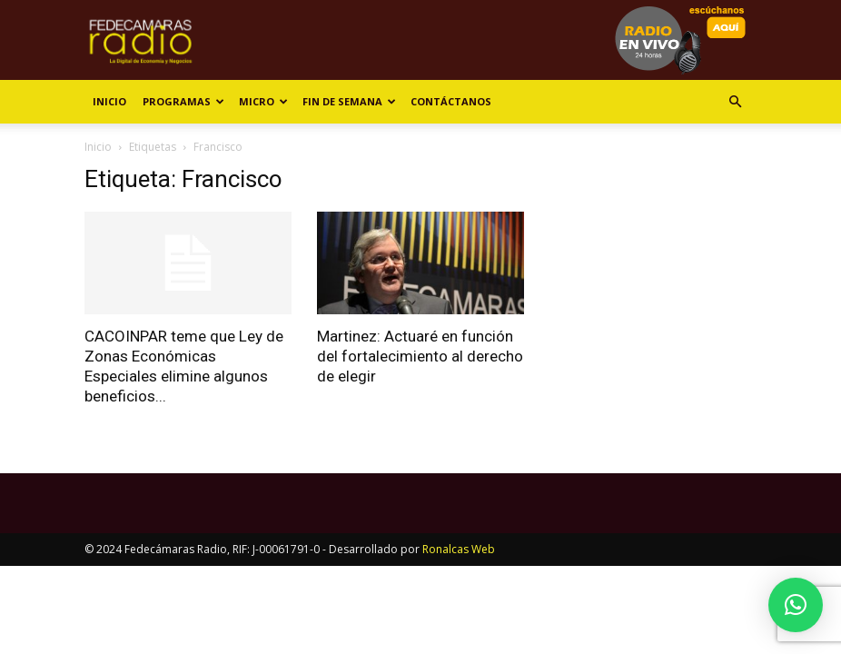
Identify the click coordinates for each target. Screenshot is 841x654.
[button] (735, 102)
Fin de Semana (349, 101)
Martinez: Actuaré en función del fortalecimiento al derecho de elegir (420, 356)
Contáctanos (451, 101)
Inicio (109, 101)
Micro (263, 101)
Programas (183, 101)
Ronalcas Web (458, 549)
